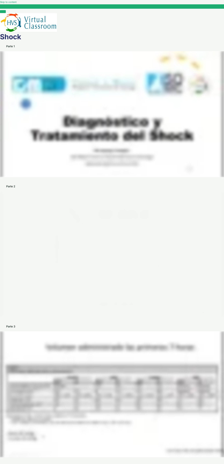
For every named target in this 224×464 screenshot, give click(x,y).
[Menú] (3, 11)
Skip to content (8, 2)
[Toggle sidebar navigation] (3, 7)
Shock (10, 6)
